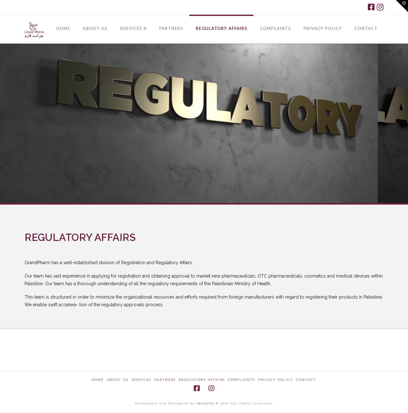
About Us (117, 379)
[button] (402, 6)
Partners (165, 379)
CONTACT (306, 379)
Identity (206, 403)
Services (141, 379)
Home (97, 379)
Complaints (241, 379)
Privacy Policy (275, 379)
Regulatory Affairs (202, 379)
